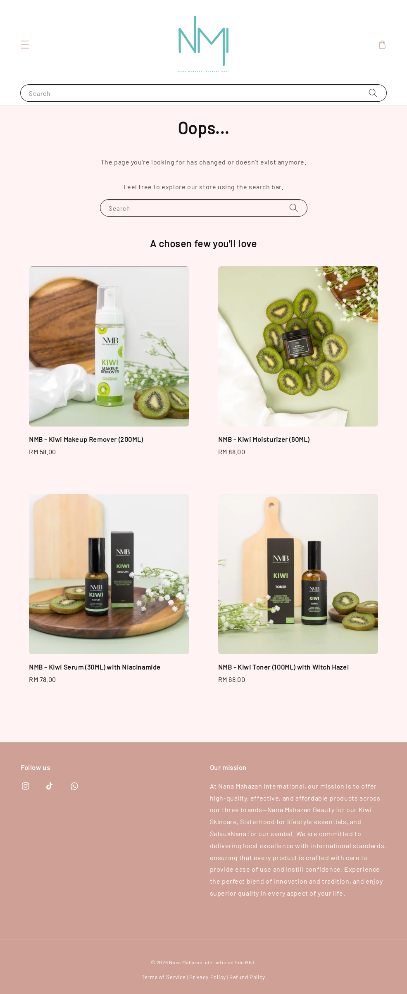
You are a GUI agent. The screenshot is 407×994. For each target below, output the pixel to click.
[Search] (373, 93)
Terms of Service (164, 977)
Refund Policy (247, 977)
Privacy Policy (207, 977)
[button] (25, 45)
